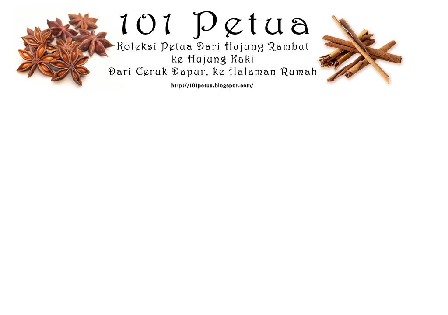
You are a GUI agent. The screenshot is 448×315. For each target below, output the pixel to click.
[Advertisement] (224, 117)
